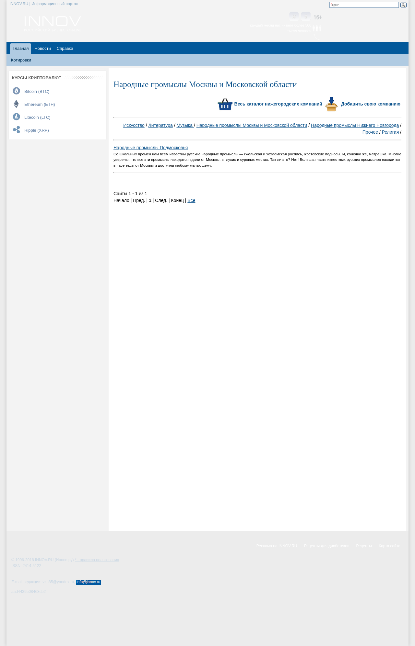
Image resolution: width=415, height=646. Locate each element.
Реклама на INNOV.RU (276, 546)
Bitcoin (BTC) (36, 91)
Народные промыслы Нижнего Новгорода (355, 125)
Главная (21, 48)
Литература (160, 125)
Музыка (185, 125)
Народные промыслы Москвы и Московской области (251, 125)
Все (191, 200)
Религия (390, 132)
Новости (42, 48)
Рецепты (364, 546)
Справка (65, 48)
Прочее (370, 132)
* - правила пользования (97, 560)
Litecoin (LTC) (37, 117)
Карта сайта (389, 546)
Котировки (21, 60)
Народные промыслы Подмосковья (150, 147)
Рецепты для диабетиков (326, 546)
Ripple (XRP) (36, 130)
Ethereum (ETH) (39, 104)
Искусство (134, 125)
